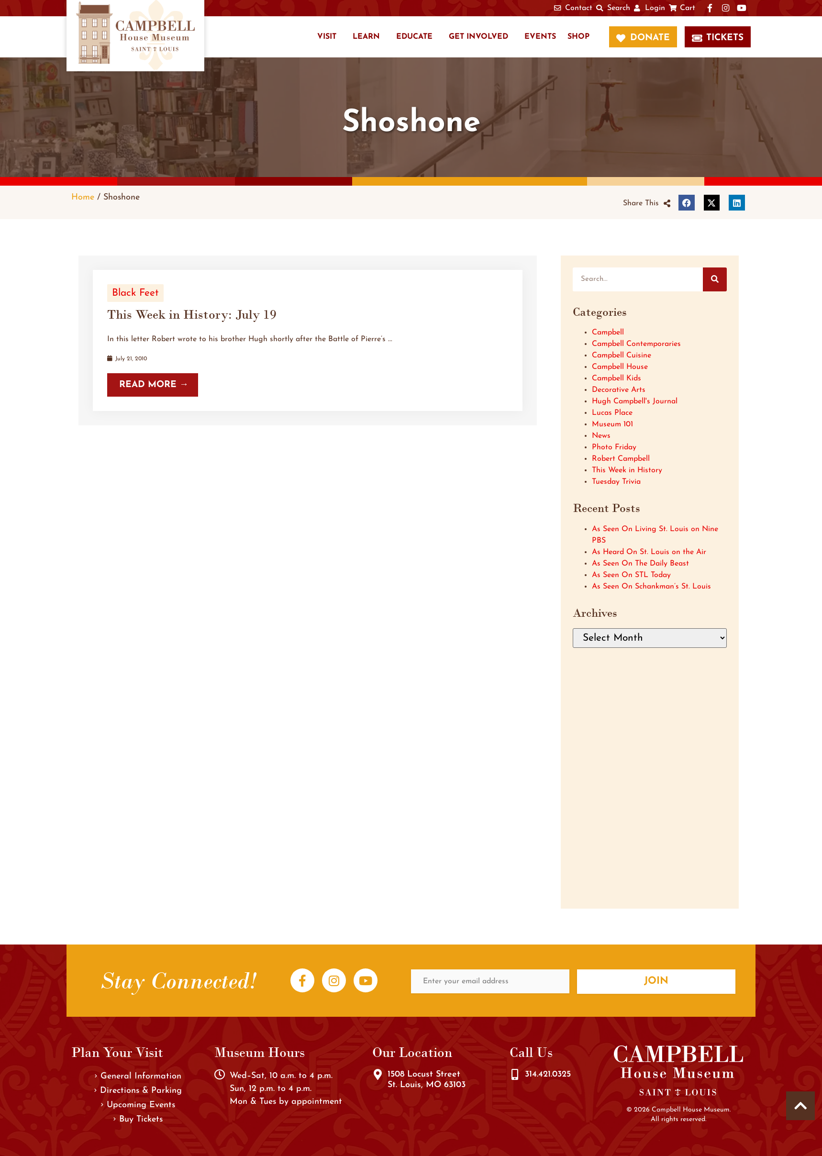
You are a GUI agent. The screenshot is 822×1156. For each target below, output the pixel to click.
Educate (414, 37)
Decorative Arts (618, 390)
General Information (138, 1076)
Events (540, 37)
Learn (366, 37)
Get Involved (478, 37)
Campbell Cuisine (621, 355)
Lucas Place (612, 413)
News (601, 436)
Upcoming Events (138, 1105)
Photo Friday (614, 447)
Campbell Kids (616, 378)
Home (82, 197)
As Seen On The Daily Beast (640, 563)
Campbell (608, 332)
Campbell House (620, 367)
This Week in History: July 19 (192, 314)
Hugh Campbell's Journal (635, 401)
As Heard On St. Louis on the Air (649, 552)
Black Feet (135, 293)
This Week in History (627, 470)
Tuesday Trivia (616, 482)
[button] (646, 203)
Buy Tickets (138, 1119)
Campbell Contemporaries (636, 344)
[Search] (715, 279)
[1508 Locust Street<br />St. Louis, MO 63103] (377, 1074)
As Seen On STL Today (631, 575)
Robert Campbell (621, 459)
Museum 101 (612, 424)
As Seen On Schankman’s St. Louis (651, 586)
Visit (326, 37)
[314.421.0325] (515, 1074)
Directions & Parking (138, 1090)
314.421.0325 (548, 1074)
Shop (578, 37)
